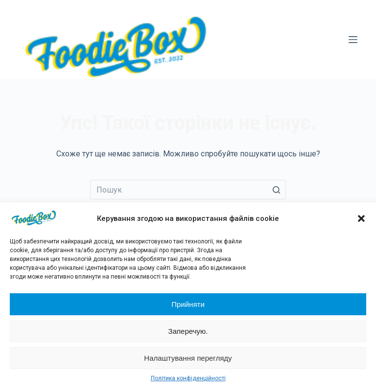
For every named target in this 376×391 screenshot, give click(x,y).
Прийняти (188, 304)
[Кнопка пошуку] (276, 189)
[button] (361, 218)
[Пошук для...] (188, 189)
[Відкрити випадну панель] (353, 39)
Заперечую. (188, 331)
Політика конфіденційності (188, 378)
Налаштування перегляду (188, 358)
